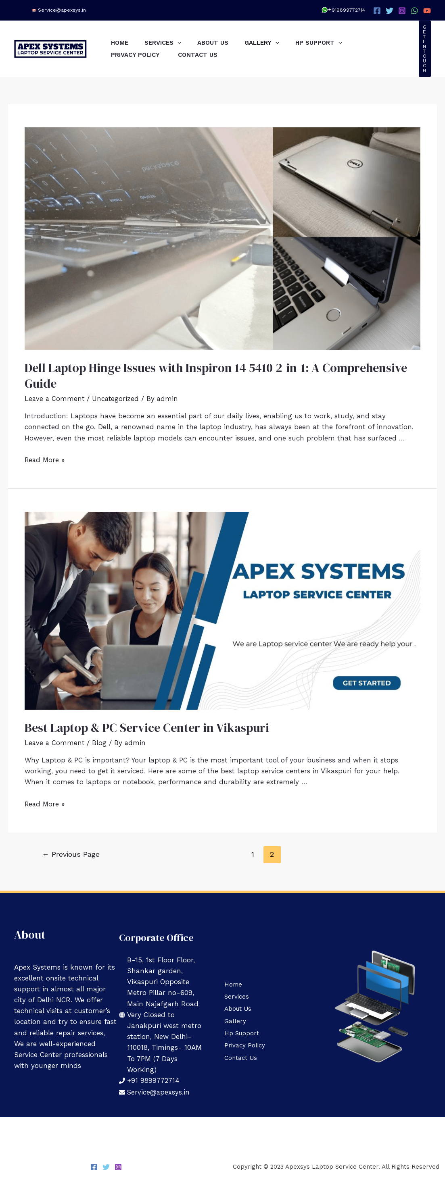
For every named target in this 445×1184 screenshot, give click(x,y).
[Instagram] (402, 11)
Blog (100, 743)
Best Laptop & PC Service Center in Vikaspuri (147, 727)
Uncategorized (117, 399)
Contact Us (204, 54)
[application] (183, 43)
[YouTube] (427, 11)
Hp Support (336, 43)
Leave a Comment (55, 399)
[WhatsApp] (414, 11)
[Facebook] (377, 11)
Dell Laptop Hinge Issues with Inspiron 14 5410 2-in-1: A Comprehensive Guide (216, 375)
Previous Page (71, 854)
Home (121, 42)
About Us (222, 42)
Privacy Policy (138, 54)
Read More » (45, 460)
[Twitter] (389, 11)
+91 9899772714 (153, 1080)
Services (168, 43)
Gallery (276, 43)
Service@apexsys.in (62, 10)
